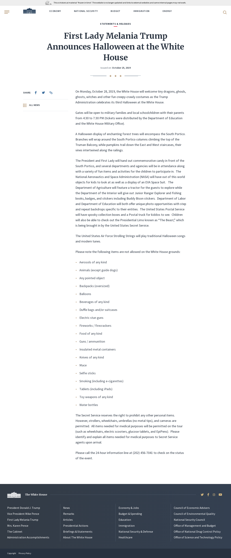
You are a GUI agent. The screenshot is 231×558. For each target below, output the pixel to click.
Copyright (11, 553)
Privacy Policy (25, 553)
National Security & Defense (136, 531)
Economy (55, 11)
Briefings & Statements (77, 531)
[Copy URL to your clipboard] (51, 92)
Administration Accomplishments (28, 537)
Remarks (68, 513)
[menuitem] (36, 92)
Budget (115, 11)
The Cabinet (14, 531)
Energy (167, 11)
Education (125, 519)
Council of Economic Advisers (192, 508)
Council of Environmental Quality (194, 513)
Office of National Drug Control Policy (197, 531)
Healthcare (125, 537)
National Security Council (189, 519)
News (66, 508)
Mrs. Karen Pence (17, 525)
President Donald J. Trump (23, 508)
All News (31, 105)
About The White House (77, 537)
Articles (68, 519)
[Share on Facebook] (36, 92)
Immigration (141, 11)
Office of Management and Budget (195, 525)
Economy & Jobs (129, 508)
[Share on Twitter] (43, 92)
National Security (86, 11)
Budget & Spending (130, 513)
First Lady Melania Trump (22, 519)
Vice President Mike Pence (23, 513)
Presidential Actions (75, 525)
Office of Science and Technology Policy (198, 537)
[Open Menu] (6, 12)
